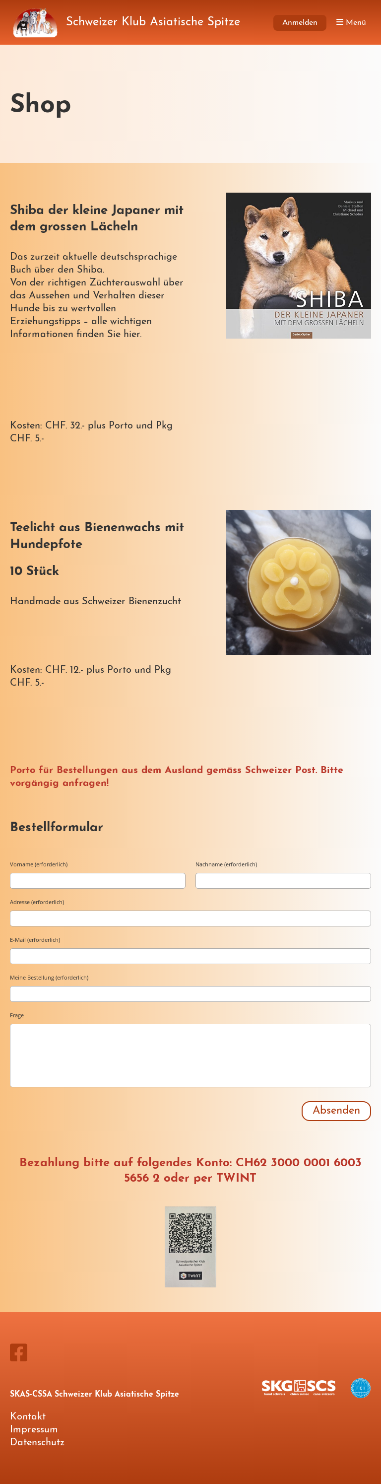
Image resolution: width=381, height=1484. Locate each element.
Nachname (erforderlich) (226, 864)
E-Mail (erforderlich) (35, 939)
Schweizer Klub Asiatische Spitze (153, 22)
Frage (17, 1015)
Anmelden (300, 23)
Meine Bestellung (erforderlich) (49, 977)
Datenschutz (37, 1443)
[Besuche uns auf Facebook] (18, 1355)
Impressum (34, 1430)
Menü (351, 22)
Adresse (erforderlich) (37, 902)
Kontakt (28, 1417)
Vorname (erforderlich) (38, 864)
